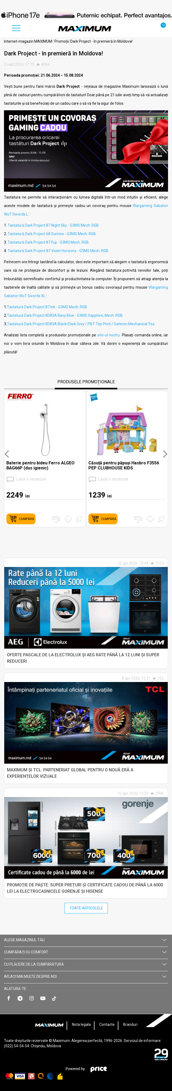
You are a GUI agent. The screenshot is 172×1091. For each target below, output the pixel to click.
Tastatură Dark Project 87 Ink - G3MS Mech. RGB (47, 307)
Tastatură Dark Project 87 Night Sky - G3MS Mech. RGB (53, 225)
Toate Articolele (86, 908)
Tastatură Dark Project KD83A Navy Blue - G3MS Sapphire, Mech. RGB (65, 315)
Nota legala (81, 1024)
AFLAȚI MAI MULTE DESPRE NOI (85, 976)
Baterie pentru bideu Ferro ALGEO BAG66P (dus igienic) (40, 465)
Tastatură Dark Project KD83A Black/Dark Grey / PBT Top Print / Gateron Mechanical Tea (80, 324)
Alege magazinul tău (85, 940)
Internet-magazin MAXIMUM (28, 41)
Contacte (107, 1024)
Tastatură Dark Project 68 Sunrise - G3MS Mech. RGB (52, 234)
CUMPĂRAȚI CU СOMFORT (85, 952)
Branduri (130, 1024)
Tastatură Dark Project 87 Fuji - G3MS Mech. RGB (48, 242)
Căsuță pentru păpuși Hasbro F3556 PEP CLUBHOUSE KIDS (123, 465)
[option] (86, 15)
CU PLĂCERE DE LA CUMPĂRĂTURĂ (85, 964)
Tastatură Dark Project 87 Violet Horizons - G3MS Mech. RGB (58, 251)
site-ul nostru (108, 335)
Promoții (61, 41)
